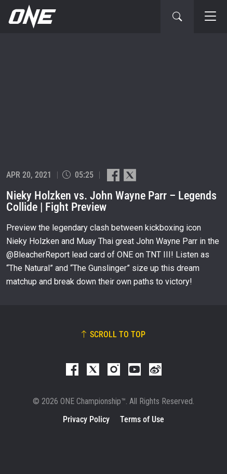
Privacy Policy (86, 419)
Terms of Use (142, 419)
